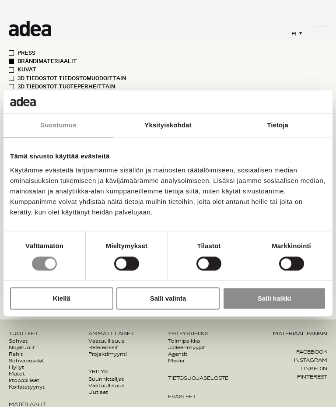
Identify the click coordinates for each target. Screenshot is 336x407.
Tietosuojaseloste (198, 378)
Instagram (310, 360)
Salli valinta (168, 298)
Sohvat (18, 341)
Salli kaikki (274, 298)
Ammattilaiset (111, 333)
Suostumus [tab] (58, 125)
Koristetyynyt (27, 386)
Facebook (311, 351)
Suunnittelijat (106, 379)
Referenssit (103, 347)
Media (176, 360)
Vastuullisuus (106, 341)
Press (26, 53)
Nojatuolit (22, 347)
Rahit (16, 354)
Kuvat (27, 69)
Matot (17, 373)
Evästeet (182, 396)
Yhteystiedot (189, 333)
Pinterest (312, 376)
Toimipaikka (184, 341)
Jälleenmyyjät (186, 347)
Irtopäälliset (24, 380)
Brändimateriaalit (47, 61)
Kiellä (61, 298)
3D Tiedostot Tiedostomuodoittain (72, 78)
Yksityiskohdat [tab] (167, 125)
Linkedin (314, 368)
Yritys (98, 371)
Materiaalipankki (300, 333)
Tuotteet (23, 333)
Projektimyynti (107, 354)
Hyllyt (16, 367)
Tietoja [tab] (277, 125)
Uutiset (98, 392)
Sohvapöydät (26, 360)
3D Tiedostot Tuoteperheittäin (66, 86)
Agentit (177, 354)
